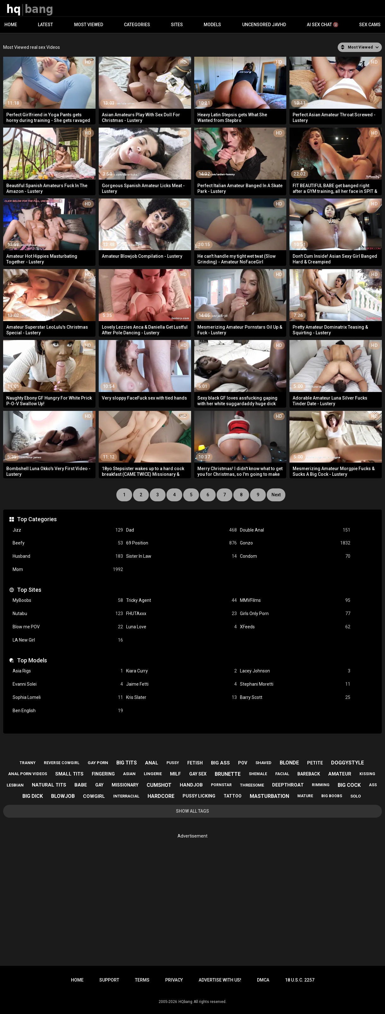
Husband (68, 556)
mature (305, 796)
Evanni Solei (68, 684)
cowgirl (94, 796)
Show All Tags (192, 811)
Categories (137, 24)
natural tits (49, 785)
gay (99, 784)
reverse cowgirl (61, 763)
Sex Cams (370, 24)
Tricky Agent (181, 600)
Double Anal (295, 530)
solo (355, 796)
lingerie (153, 773)
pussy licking (199, 795)
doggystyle (347, 763)
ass (373, 785)
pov (242, 762)
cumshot (159, 785)
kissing (367, 774)
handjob (191, 785)
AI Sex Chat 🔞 (322, 24)
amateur (339, 774)
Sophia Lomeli (68, 697)
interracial (126, 796)
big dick (32, 796)
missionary (125, 784)
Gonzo (295, 543)
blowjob (63, 796)
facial (282, 773)
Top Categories (37, 519)
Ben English (68, 710)
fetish (195, 762)
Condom (295, 556)
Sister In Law (181, 556)
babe (80, 785)
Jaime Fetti (181, 684)
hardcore (161, 796)
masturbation (269, 796)
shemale (258, 774)
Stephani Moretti (295, 684)
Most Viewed (88, 24)
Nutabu (68, 613)
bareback (308, 773)
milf (175, 774)
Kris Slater (181, 697)
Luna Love (181, 627)
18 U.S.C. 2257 (299, 979)
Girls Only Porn (295, 613)
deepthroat (288, 785)
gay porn (98, 762)
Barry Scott (295, 697)
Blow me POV (68, 627)
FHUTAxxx (181, 613)
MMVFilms (295, 600)
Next (276, 494)
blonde (289, 763)
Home (10, 24)
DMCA (263, 979)
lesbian (15, 785)
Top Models (32, 660)
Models (212, 24)
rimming (321, 785)
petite (315, 762)
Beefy (68, 543)
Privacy (174, 979)
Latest (45, 24)
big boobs (331, 796)
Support (109, 979)
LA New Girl (68, 640)
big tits (126, 763)
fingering (103, 773)
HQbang (185, 1002)
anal (151, 763)
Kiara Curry (181, 671)
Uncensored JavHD (264, 24)
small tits (69, 774)
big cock (349, 785)
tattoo (233, 795)
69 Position (181, 543)
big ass (220, 763)
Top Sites (29, 589)
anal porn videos (27, 773)
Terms (142, 979)
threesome (252, 785)
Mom (68, 569)
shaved (263, 762)
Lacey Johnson (295, 671)
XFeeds (295, 627)
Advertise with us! (220, 979)
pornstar (221, 785)
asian (129, 773)
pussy (172, 763)
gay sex (198, 773)
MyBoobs (68, 600)
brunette (228, 774)
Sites (177, 24)
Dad (181, 530)
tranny (28, 763)
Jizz (68, 530)
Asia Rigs (68, 671)
